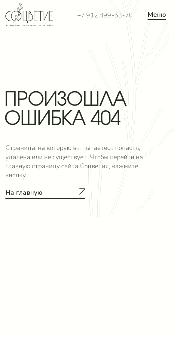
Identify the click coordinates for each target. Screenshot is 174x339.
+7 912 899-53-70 (105, 15)
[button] (45, 198)
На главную (23, 192)
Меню (157, 15)
